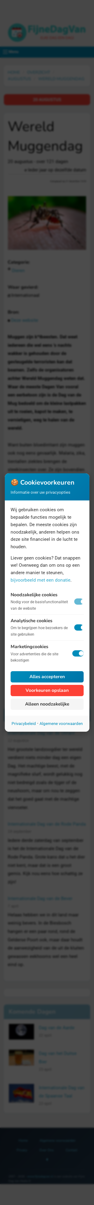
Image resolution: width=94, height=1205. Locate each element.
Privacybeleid (24, 723)
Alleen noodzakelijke (47, 704)
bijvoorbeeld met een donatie (40, 580)
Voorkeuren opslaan (47, 690)
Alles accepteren (47, 677)
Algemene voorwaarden (61, 723)
